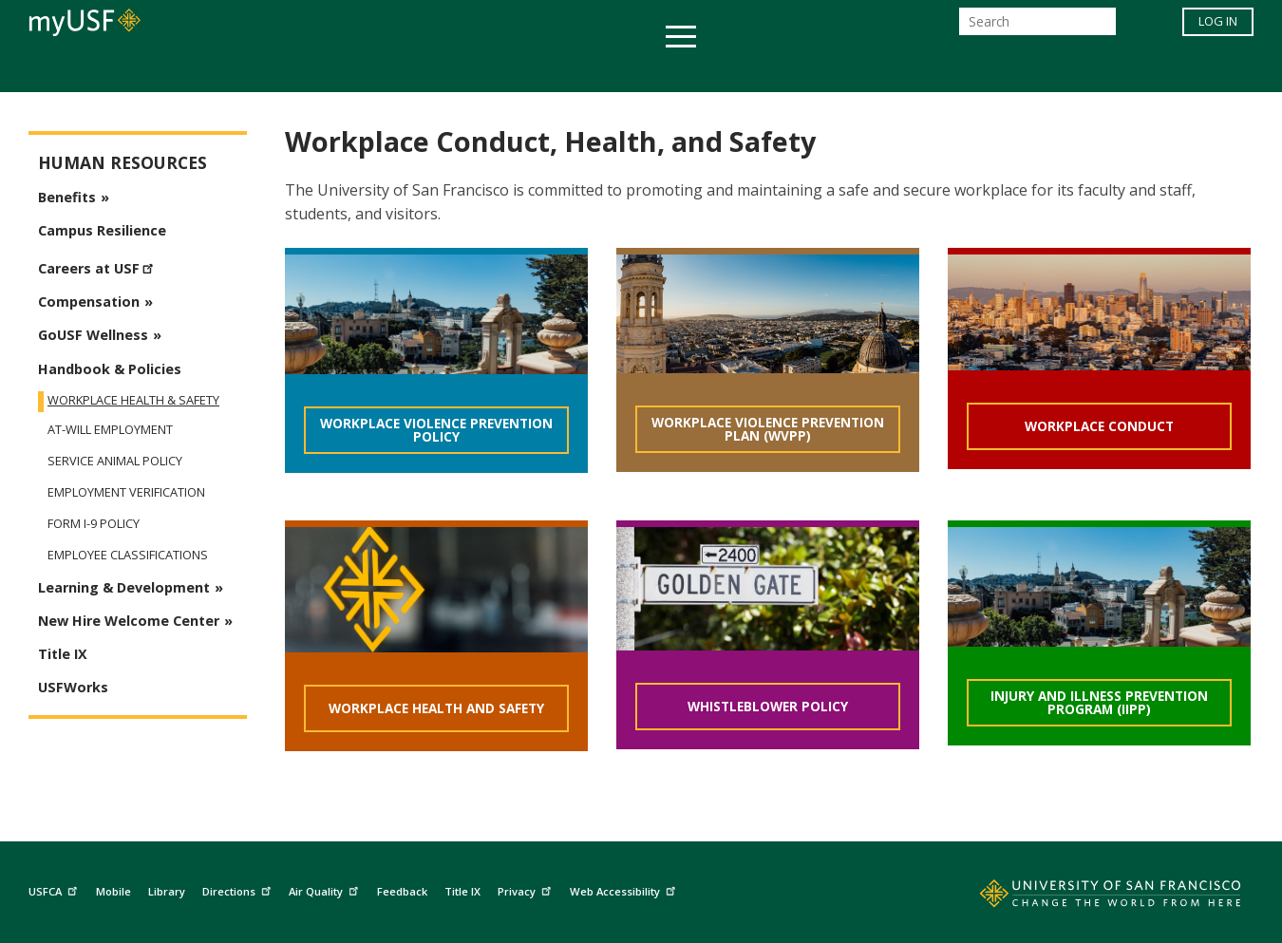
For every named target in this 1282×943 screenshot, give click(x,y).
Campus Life (735, 70)
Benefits (67, 197)
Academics (273, 70)
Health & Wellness (585, 70)
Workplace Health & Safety (133, 399)
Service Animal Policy (114, 461)
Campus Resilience (102, 230)
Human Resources (122, 163)
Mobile (113, 891)
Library (166, 891)
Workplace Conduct (1099, 426)
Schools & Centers (976, 70)
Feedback (402, 891)
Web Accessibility (625, 888)
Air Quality (326, 888)
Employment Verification (126, 492)
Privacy (527, 888)
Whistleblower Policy (768, 706)
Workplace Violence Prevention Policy (436, 429)
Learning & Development (124, 587)
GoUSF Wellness (93, 335)
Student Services (413, 70)
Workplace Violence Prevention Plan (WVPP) (767, 428)
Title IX (62, 654)
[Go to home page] (1089, 897)
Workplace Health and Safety (436, 708)
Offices (842, 70)
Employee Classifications (127, 555)
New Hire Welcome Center (128, 621)
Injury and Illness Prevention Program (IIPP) (1099, 702)
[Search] (1037, 27)
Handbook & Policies (109, 369)
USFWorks (73, 687)
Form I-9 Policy (93, 524)
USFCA (55, 888)
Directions (238, 888)
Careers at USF (98, 266)
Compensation (89, 301)
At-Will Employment (110, 430)
